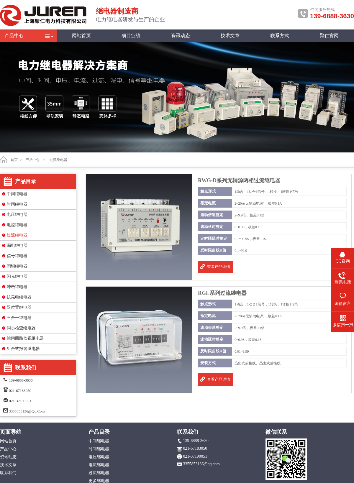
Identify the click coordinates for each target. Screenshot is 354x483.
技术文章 (230, 35)
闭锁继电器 (17, 266)
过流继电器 (17, 235)
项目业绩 (131, 35)
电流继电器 (17, 225)
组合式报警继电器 (23, 348)
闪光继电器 (17, 276)
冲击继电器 (17, 287)
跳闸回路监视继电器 (25, 338)
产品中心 (14, 35)
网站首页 (81, 35)
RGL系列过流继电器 (222, 293)
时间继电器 (17, 204)
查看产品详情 (218, 266)
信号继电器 (17, 256)
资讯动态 (180, 35)
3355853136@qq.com (27, 411)
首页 (14, 160)
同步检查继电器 (21, 328)
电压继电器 (17, 214)
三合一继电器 (19, 318)
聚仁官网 (329, 35)
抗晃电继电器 (19, 297)
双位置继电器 (19, 307)
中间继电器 (17, 194)
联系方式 (279, 35)
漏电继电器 (17, 245)
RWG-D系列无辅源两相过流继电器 (239, 180)
